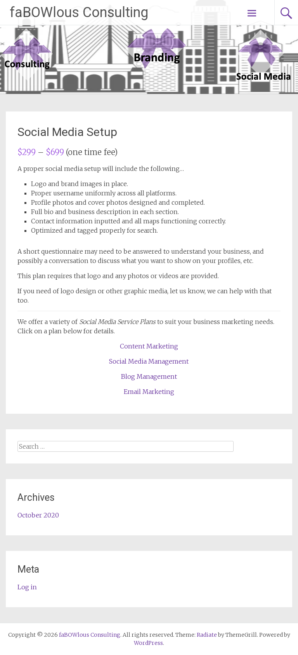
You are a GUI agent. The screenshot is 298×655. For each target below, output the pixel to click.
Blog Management (149, 376)
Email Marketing (149, 391)
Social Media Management (149, 361)
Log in (27, 587)
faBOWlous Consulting (79, 12)
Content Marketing (149, 346)
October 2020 (38, 515)
